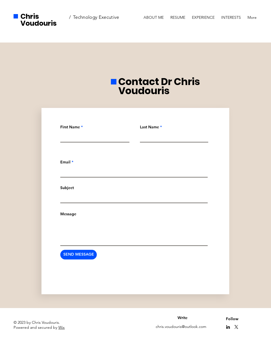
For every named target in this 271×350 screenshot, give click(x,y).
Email (65, 162)
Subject (67, 188)
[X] (236, 327)
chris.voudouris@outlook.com (181, 326)
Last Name (149, 127)
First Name (70, 127)
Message (68, 214)
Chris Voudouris (38, 20)
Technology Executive (96, 17)
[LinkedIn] (228, 327)
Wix (61, 327)
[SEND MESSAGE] (78, 254)
